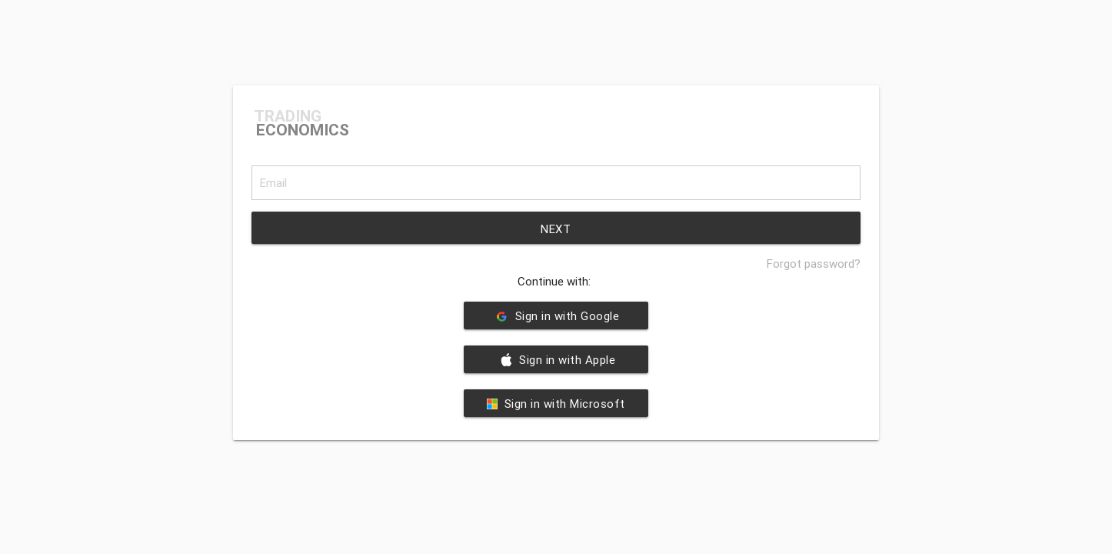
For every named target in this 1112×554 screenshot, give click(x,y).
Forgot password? (814, 263)
